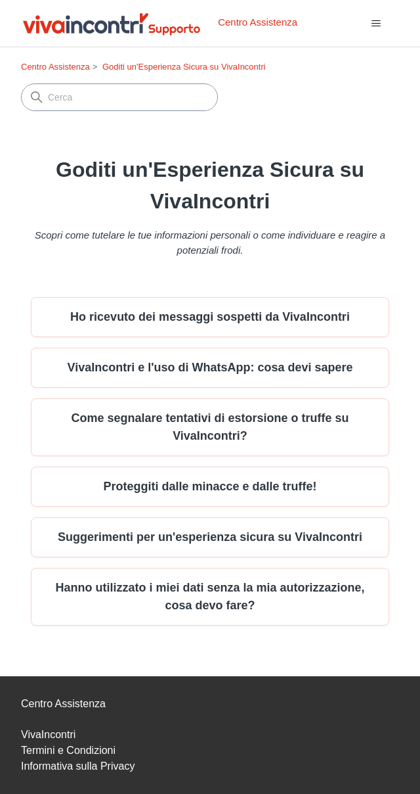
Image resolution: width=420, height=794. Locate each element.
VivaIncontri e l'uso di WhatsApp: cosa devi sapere (209, 367)
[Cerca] (119, 97)
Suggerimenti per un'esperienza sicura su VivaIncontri (210, 537)
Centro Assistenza (55, 67)
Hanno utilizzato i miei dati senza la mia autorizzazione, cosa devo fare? (209, 596)
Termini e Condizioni (68, 750)
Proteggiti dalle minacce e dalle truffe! (209, 486)
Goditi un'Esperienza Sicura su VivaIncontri (184, 67)
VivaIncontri (48, 734)
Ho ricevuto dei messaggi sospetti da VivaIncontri (210, 316)
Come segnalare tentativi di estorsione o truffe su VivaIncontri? (209, 426)
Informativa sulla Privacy (78, 766)
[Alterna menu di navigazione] (375, 23)
